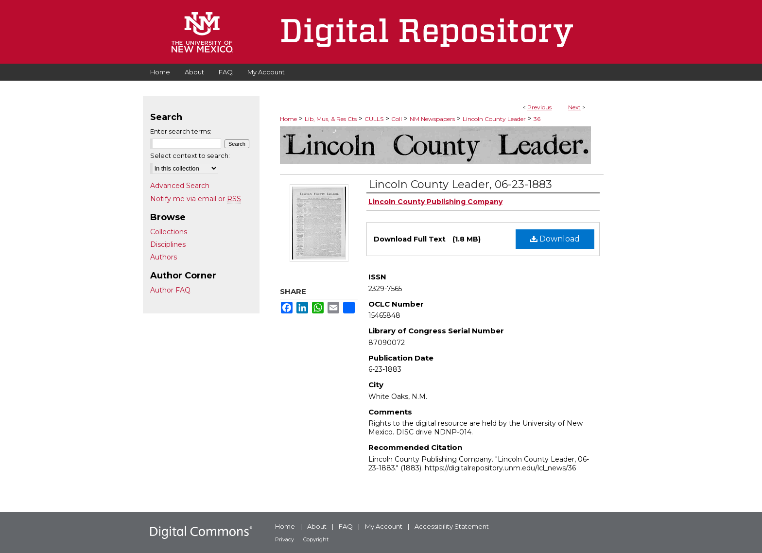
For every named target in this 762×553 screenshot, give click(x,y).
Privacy (284, 539)
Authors (163, 257)
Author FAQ (170, 290)
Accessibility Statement (452, 526)
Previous (539, 107)
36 (537, 118)
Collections (168, 231)
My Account (383, 526)
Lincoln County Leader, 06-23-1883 (460, 184)
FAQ (346, 526)
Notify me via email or (195, 198)
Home (288, 118)
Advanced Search (179, 185)
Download (555, 238)
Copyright (316, 539)
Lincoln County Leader (494, 118)
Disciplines (168, 244)
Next (574, 107)
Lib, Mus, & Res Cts (331, 118)
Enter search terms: (180, 131)
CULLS (373, 118)
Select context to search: (190, 155)
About (317, 526)
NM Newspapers (432, 118)
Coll (396, 118)
